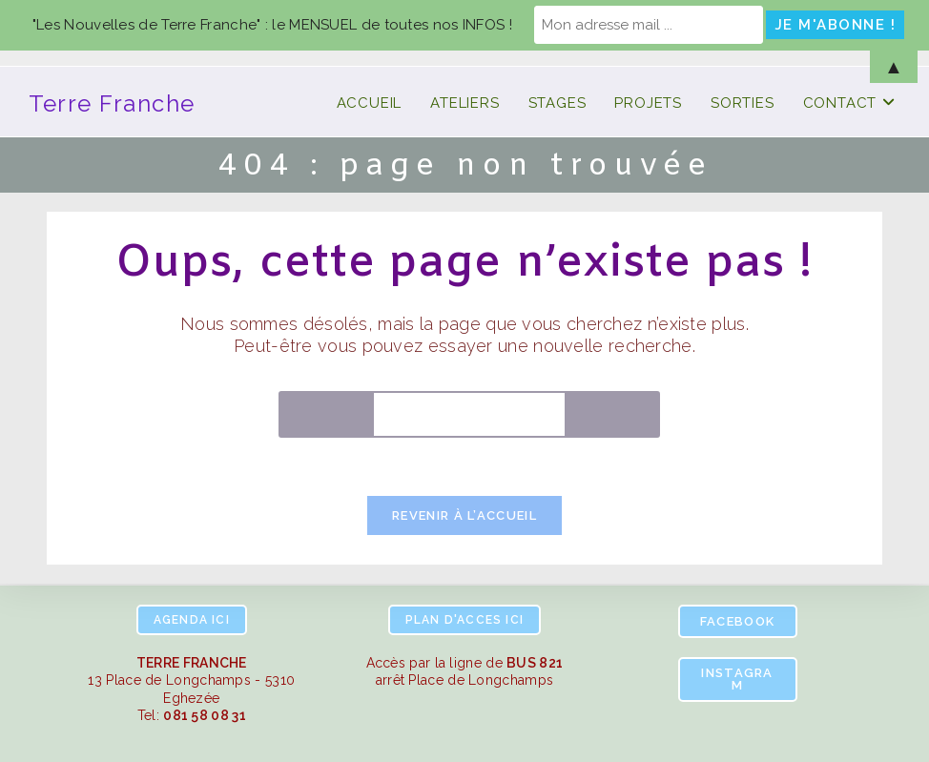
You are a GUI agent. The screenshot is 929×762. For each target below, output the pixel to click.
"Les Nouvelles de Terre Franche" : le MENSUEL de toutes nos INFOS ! (272, 24)
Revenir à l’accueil (464, 515)
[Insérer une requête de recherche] (469, 414)
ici (192, 620)
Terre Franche (112, 103)
